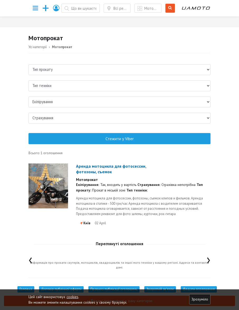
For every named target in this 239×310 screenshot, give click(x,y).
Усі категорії (37, 47)
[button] (56, 8)
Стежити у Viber (120, 138)
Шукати (170, 8)
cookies (72, 296)
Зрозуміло (200, 299)
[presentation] (30, 259)
